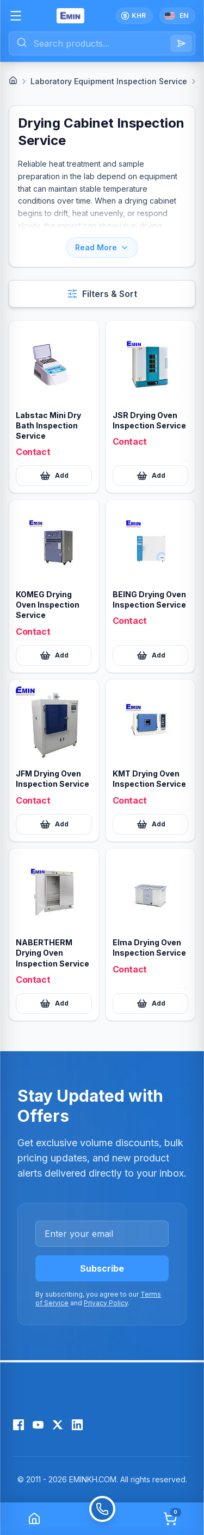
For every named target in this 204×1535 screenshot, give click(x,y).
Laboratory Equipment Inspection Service (108, 81)
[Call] (102, 1518)
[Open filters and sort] (102, 293)
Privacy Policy (106, 1303)
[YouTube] (38, 1424)
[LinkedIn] (77, 1424)
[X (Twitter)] (57, 1424)
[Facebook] (18, 1424)
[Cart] (170, 1519)
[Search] (181, 43)
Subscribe (102, 1268)
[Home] (13, 80)
